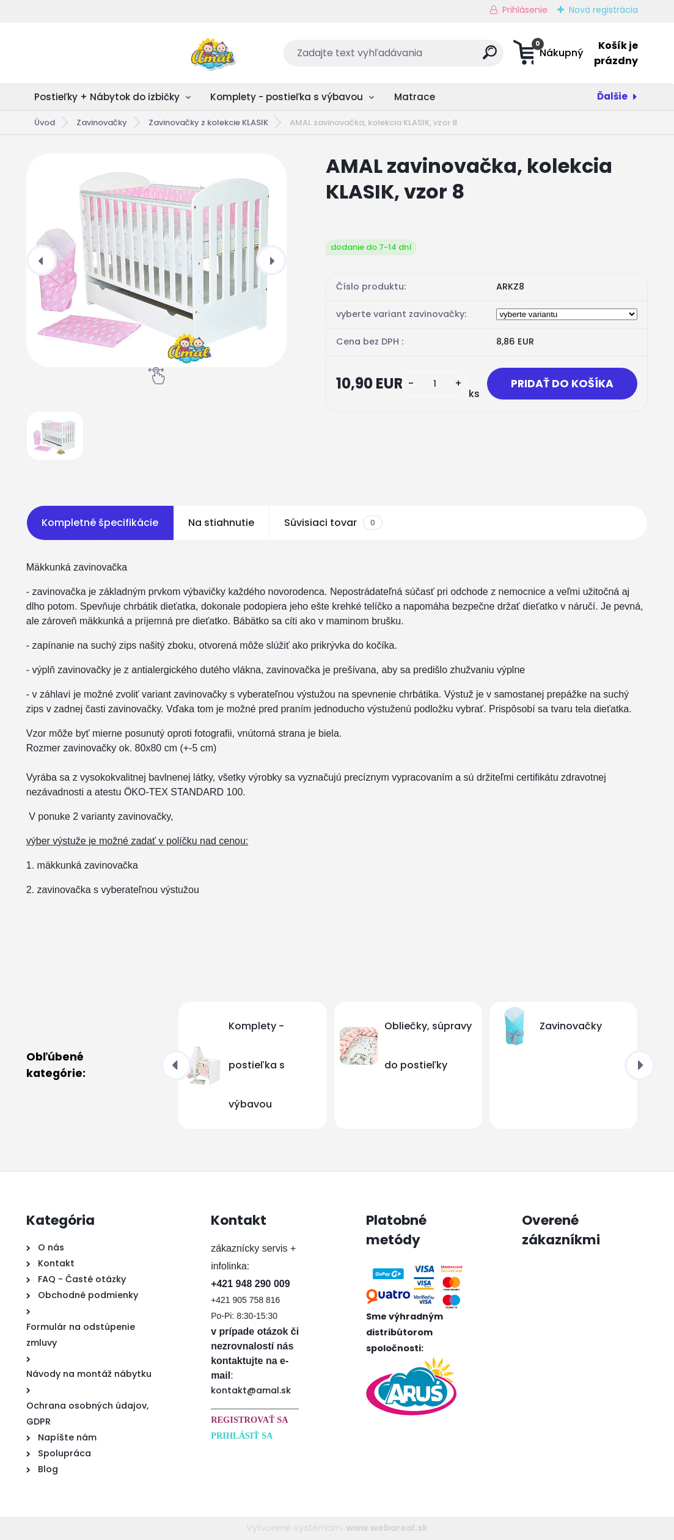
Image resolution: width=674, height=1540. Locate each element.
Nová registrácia (603, 10)
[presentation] (41, 260)
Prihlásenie (525, 10)
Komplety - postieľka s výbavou (286, 96)
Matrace (414, 96)
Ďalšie (612, 96)
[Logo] (101, 53)
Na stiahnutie (221, 523)
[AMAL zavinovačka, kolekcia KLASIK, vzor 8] (156, 260)
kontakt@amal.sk (251, 1390)
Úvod (44, 122)
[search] (414, 57)
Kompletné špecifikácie (100, 523)
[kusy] (433, 384)
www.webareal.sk (387, 1528)
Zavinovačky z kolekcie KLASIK (208, 122)
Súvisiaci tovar (333, 523)
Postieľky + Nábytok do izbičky (107, 96)
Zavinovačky (101, 122)
